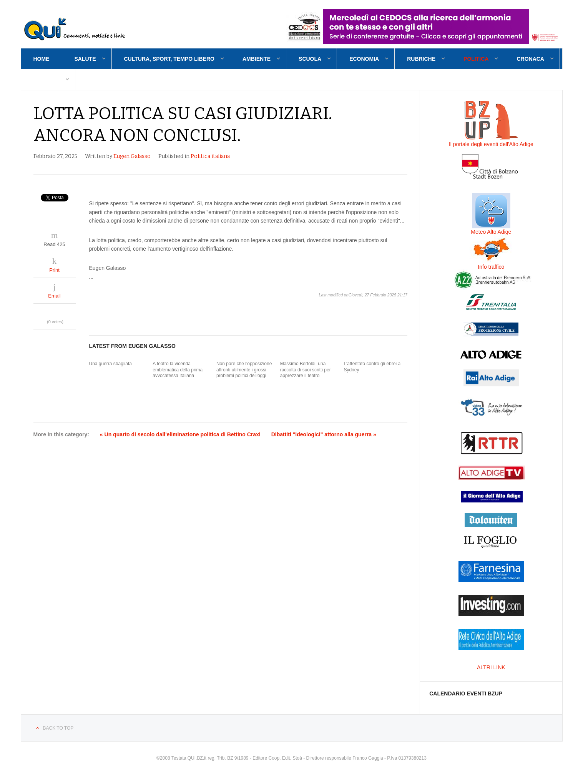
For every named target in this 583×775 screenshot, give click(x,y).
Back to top (58, 728)
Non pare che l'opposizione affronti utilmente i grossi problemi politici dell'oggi (244, 369)
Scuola (310, 59)
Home (41, 59)
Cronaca (530, 59)
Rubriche (421, 59)
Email (54, 296)
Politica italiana (210, 156)
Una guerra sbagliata (110, 363)
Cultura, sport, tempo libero (169, 59)
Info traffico (491, 267)
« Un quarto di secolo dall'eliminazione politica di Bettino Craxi (180, 434)
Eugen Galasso (132, 156)
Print (54, 270)
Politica (475, 59)
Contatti (46, 80)
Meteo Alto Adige (491, 232)
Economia (364, 59)
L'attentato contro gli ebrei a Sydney (372, 367)
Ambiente (257, 59)
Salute (85, 59)
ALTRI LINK (491, 667)
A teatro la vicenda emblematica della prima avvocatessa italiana (178, 369)
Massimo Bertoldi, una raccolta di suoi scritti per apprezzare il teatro (305, 369)
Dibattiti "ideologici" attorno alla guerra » (323, 434)
